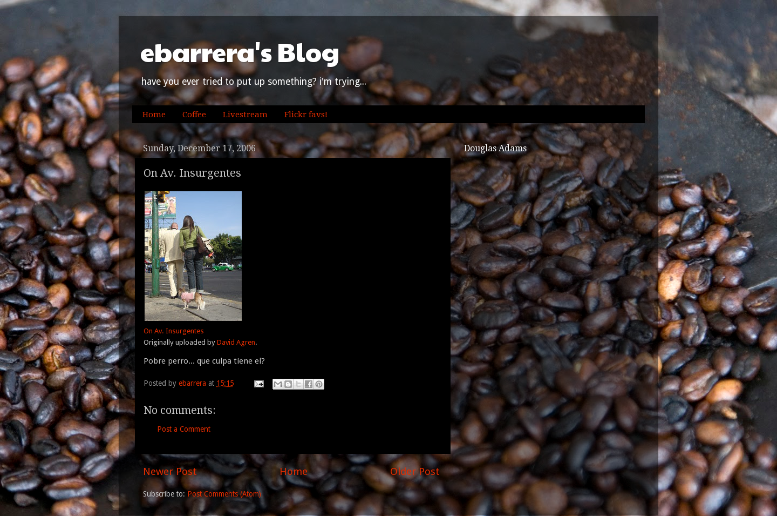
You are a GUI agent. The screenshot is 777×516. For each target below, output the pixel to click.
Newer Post (170, 471)
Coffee (194, 114)
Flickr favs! (306, 114)
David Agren (236, 342)
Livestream (245, 114)
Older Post (415, 471)
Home (154, 114)
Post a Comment (183, 429)
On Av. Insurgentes (174, 331)
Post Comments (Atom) (224, 494)
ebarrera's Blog (239, 51)
